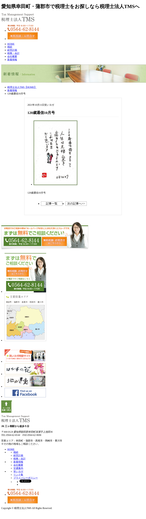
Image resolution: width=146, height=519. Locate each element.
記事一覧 (51, 203)
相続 (9, 47)
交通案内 (18, 468)
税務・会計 (13, 53)
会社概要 (12, 56)
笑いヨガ (18, 471)
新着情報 (12, 59)
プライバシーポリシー (25, 478)
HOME (10, 44)
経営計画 (12, 50)
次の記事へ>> (76, 203)
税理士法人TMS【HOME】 (22, 87)
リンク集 (18, 474)
